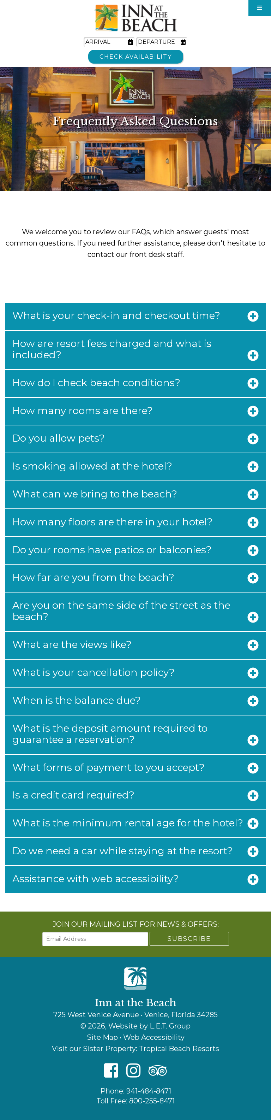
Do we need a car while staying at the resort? (122, 851)
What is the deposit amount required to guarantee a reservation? (109, 733)
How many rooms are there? (82, 411)
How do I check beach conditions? (96, 383)
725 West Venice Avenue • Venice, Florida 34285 (135, 1014)
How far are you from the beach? (93, 577)
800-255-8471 (152, 1101)
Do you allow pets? (58, 438)
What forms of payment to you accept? (108, 767)
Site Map (102, 1037)
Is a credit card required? (73, 795)
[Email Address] (95, 939)
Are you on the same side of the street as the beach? (121, 611)
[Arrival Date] (109, 42)
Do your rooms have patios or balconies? (112, 550)
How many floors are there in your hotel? (112, 522)
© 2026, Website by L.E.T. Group (135, 1026)
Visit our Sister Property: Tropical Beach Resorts (135, 1048)
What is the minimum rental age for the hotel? (127, 823)
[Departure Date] (161, 42)
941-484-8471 (148, 1091)
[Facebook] (111, 1071)
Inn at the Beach (135, 17)
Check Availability (136, 56)
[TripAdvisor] (157, 1071)
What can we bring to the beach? (94, 494)
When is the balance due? (76, 700)
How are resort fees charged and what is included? (111, 349)
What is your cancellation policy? (93, 672)
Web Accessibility (154, 1037)
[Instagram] (133, 1071)
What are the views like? (72, 644)
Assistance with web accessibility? (95, 879)
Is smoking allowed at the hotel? (92, 466)
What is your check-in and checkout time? (116, 316)
